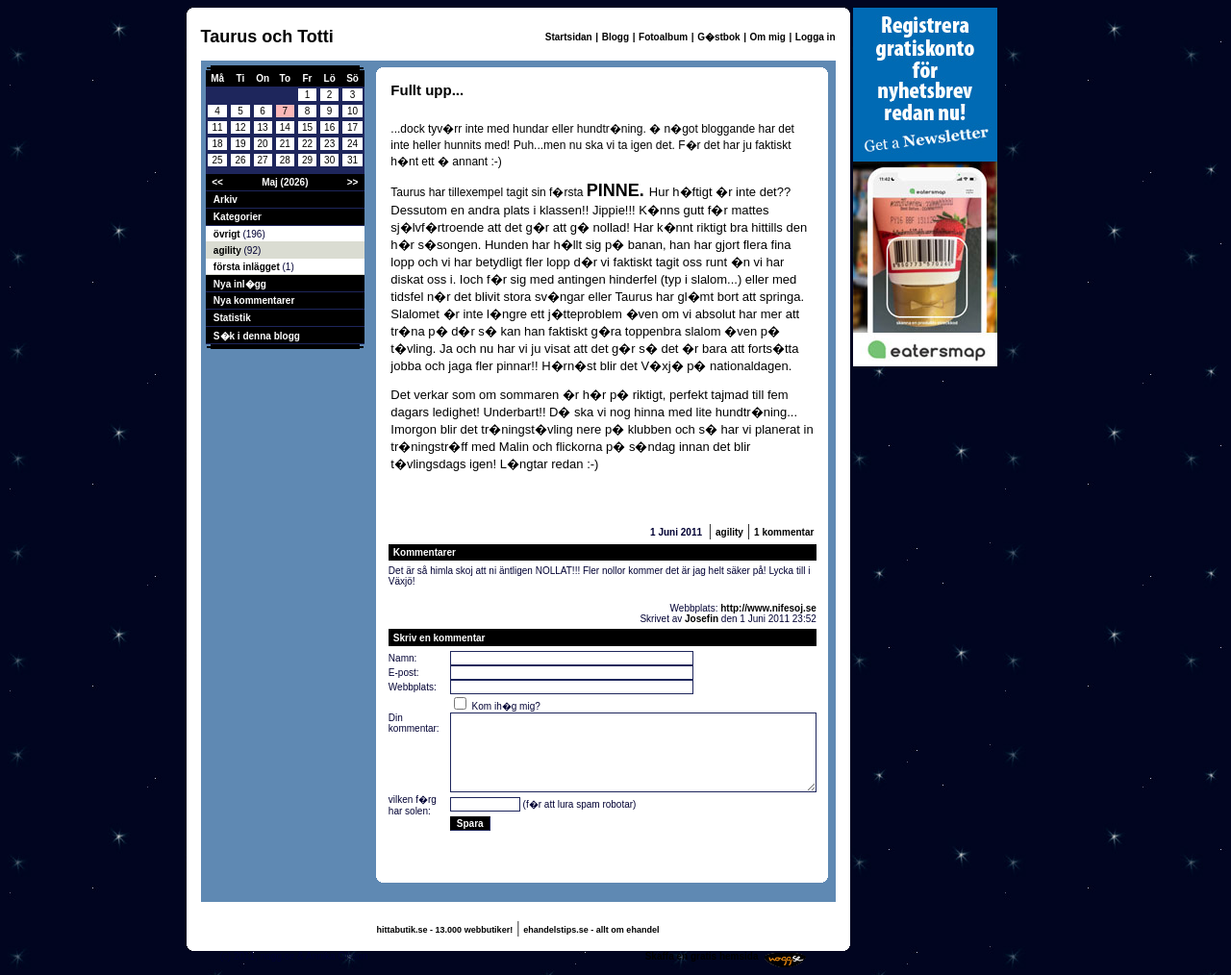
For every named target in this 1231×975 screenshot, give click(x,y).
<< (217, 182)
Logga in (815, 37)
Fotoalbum (663, 37)
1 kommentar (784, 532)
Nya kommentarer (254, 300)
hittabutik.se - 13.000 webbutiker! (445, 930)
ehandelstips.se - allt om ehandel (591, 930)
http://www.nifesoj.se (768, 608)
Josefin (701, 618)
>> (353, 182)
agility (229, 250)
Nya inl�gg (240, 284)
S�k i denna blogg (257, 336)
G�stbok (718, 37)
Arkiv (226, 199)
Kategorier (238, 217)
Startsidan (568, 37)
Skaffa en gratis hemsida (702, 956)
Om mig (768, 37)
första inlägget (248, 267)
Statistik (232, 317)
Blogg (615, 37)
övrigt (228, 234)
